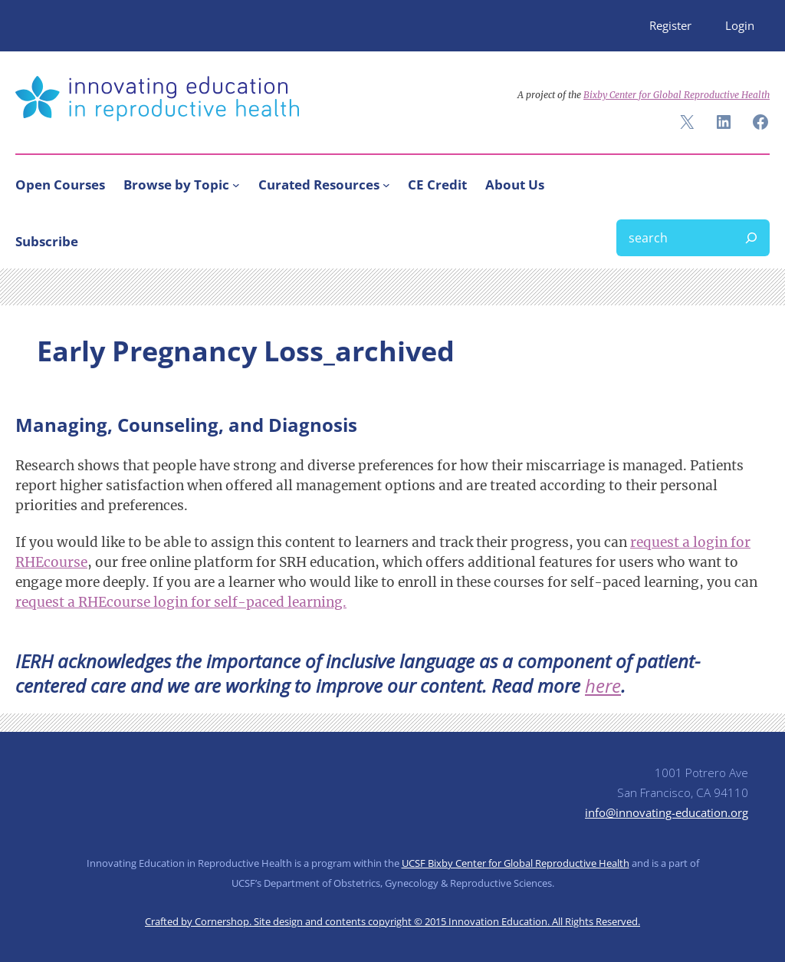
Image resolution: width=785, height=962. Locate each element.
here (603, 685)
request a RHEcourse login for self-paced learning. (181, 602)
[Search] (751, 237)
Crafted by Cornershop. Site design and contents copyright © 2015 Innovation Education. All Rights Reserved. (392, 921)
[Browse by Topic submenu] (236, 185)
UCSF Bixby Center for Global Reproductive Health (515, 863)
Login (739, 25)
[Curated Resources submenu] (386, 185)
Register (670, 25)
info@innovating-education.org (666, 812)
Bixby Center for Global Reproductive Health (676, 94)
